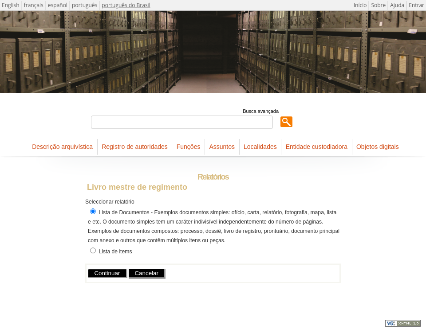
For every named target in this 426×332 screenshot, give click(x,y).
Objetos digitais (377, 146)
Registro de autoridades (135, 146)
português (84, 5)
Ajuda (397, 5)
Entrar (416, 5)
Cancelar (146, 273)
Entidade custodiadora (316, 146)
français (33, 5)
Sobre (378, 5)
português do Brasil (126, 5)
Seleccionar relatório (109, 201)
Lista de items (115, 251)
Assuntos (222, 146)
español (57, 5)
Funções (189, 146)
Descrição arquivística (62, 146)
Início (360, 5)
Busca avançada (261, 111)
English (11, 5)
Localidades (260, 146)
